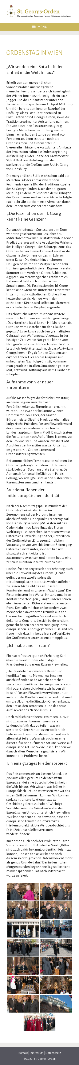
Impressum (36, 1052)
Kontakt (23, 1052)
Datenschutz (53, 1052)
